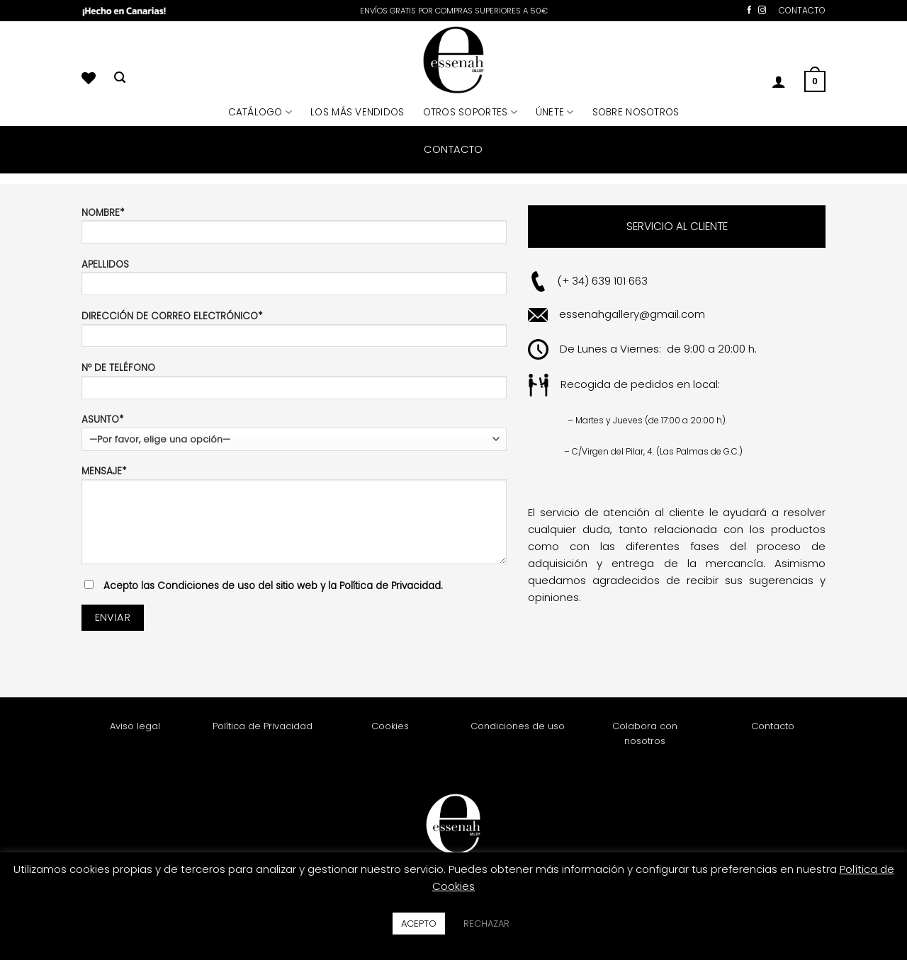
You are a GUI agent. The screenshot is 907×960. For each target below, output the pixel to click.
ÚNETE (555, 112)
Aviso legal (135, 726)
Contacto (772, 726)
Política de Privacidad (262, 726)
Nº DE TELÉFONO (294, 384)
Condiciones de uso (518, 726)
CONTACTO (802, 10)
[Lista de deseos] (88, 77)
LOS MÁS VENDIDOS (357, 112)
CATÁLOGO (260, 112)
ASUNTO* (294, 432)
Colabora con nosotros (644, 733)
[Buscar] (119, 78)
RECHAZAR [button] (486, 923)
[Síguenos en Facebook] (749, 10)
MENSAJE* (294, 518)
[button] (779, 81)
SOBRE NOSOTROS (636, 112)
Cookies (390, 726)
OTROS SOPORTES (470, 112)
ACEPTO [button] (418, 923)
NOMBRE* (294, 229)
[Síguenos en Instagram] (762, 10)
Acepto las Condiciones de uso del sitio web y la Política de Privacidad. (273, 586)
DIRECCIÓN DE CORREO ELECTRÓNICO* (294, 333)
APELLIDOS (294, 281)
